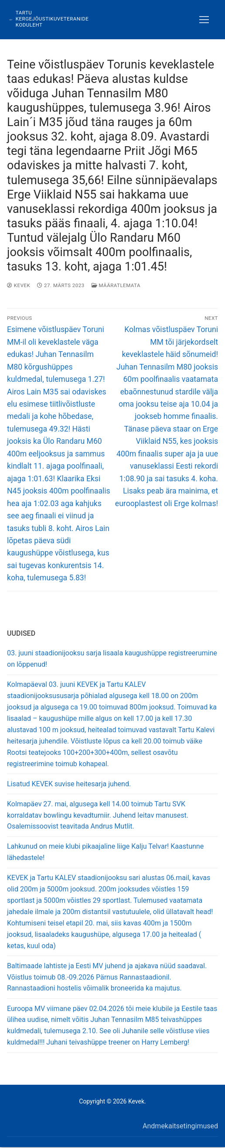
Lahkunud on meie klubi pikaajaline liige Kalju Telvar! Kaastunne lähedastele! (105, 852)
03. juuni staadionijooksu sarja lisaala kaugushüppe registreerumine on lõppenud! (112, 658)
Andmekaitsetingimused (180, 1126)
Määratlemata (116, 285)
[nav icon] (204, 19)
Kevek (18, 285)
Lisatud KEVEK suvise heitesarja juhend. (69, 784)
